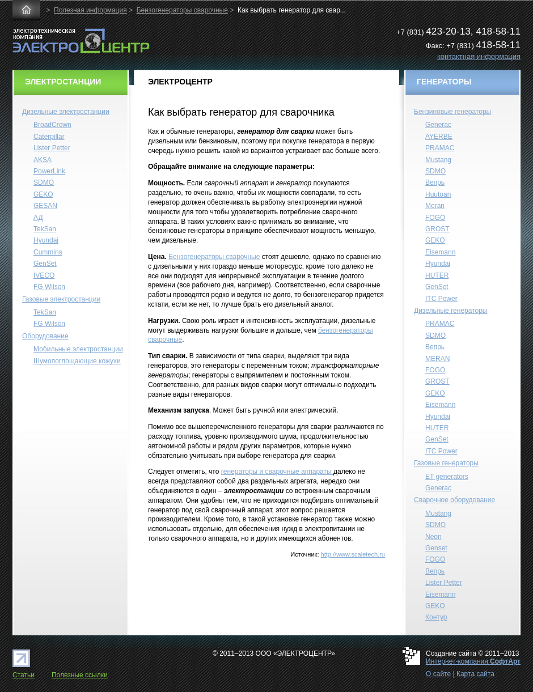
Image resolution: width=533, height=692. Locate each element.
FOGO (435, 218)
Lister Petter (51, 148)
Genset (436, 548)
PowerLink (49, 171)
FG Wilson (49, 287)
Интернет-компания (473, 661)
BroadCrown (52, 125)
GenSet (45, 264)
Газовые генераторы (446, 463)
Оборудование (45, 336)
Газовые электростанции (61, 299)
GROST (437, 229)
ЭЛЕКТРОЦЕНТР (180, 80)
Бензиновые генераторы (452, 112)
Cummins (47, 252)
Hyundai (45, 240)
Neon (433, 537)
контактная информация (479, 56)
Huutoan (438, 194)
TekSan (44, 229)
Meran (435, 206)
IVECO (43, 275)
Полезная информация (90, 10)
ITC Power (441, 299)
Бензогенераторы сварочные (182, 10)
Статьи (23, 675)
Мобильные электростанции (78, 349)
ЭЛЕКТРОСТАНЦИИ (63, 81)
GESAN (45, 206)
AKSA (42, 160)
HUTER (437, 275)
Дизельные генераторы (451, 311)
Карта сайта (475, 674)
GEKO (43, 194)
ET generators (446, 477)
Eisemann (440, 252)
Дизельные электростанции (65, 112)
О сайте (438, 674)
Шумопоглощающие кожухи (77, 361)
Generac (438, 125)
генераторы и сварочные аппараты (277, 472)
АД (38, 218)
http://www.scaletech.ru (353, 554)
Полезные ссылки (80, 675)
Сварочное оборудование (454, 500)
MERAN (437, 359)
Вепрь (435, 182)
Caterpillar (49, 137)
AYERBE (438, 137)
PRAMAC (439, 148)
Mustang (438, 160)
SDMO (43, 182)
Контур (436, 617)
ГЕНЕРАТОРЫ (444, 81)
